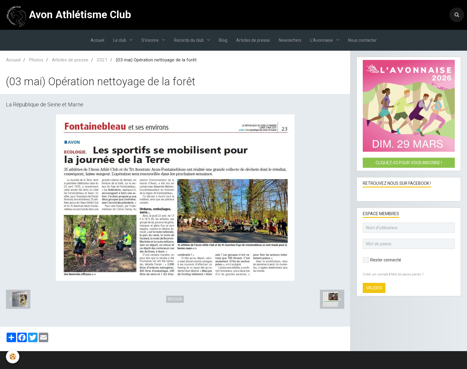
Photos (36, 60)
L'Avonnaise (322, 40)
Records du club (189, 40)
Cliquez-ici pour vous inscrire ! (409, 162)
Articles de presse (253, 40)
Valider (374, 288)
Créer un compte (375, 274)
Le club (120, 40)
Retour (175, 299)
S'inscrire (150, 40)
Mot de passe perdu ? (407, 274)
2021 (102, 60)
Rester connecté (382, 260)
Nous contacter (362, 40)
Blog (223, 40)
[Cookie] (12, 356)
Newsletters (290, 40)
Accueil (97, 40)
